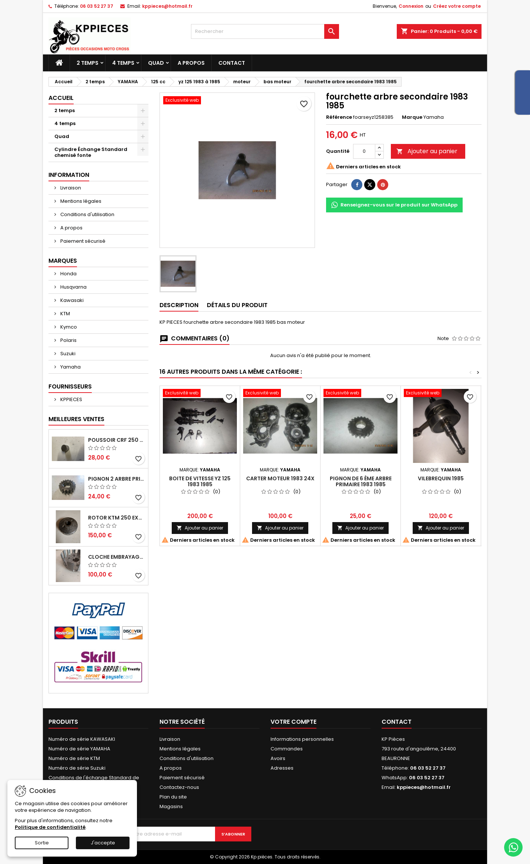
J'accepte (103, 842)
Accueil (61, 98)
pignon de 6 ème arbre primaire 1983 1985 (361, 481)
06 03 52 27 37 (96, 6)
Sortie (42, 842)
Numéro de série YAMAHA (79, 748)
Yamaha (70, 366)
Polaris (68, 340)
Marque (412, 117)
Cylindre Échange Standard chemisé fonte (90, 152)
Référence (339, 117)
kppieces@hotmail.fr (167, 6)
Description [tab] (179, 305)
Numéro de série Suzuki (76, 767)
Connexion (411, 6)
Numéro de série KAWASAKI (81, 739)
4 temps (123, 63)
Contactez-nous (179, 787)
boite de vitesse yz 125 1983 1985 (200, 481)
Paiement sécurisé (82, 241)
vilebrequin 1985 (441, 478)
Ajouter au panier (426, 151)
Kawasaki (71, 300)
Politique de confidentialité (50, 827)
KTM (64, 313)
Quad (156, 63)
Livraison (70, 187)
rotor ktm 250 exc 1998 (116, 518)
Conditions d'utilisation (86, 214)
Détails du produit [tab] (237, 305)
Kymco (68, 326)
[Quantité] (364, 151)
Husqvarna (73, 286)
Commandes (287, 748)
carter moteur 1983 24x (280, 478)
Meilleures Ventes (76, 419)
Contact (231, 63)
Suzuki (67, 353)
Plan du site (173, 796)
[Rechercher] (265, 31)
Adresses (282, 767)
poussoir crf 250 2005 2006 (116, 440)
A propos (191, 63)
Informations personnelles (302, 739)
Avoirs (278, 758)
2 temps (87, 63)
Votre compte (293, 721)
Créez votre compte (457, 6)
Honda (68, 273)
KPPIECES (70, 399)
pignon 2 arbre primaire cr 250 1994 (116, 479)
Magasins (171, 806)
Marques (62, 260)
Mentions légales (80, 201)
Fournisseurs (70, 386)
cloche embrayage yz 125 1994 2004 (116, 557)
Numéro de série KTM (74, 758)
